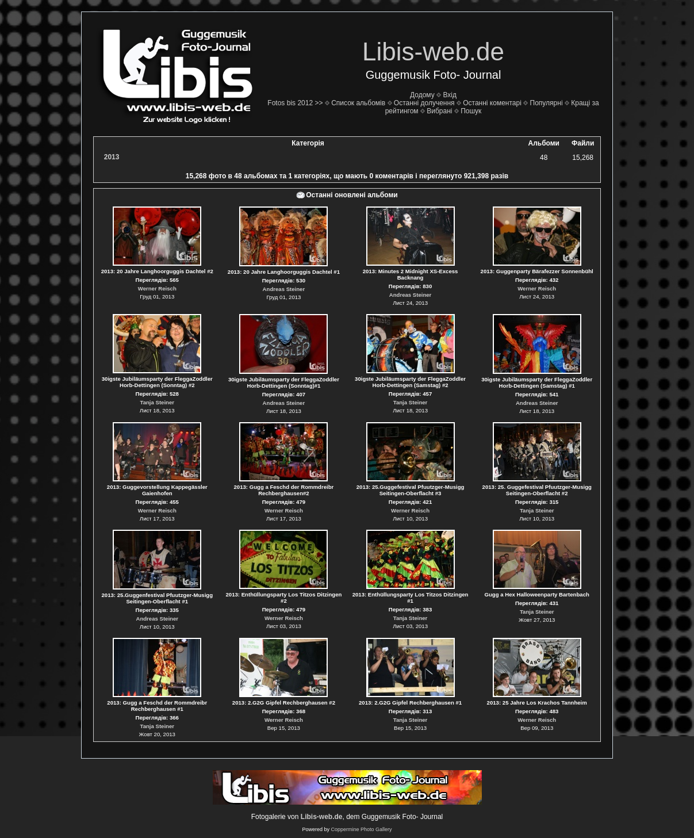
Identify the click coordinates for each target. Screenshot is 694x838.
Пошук (471, 111)
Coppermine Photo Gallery (361, 829)
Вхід (450, 95)
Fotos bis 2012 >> (295, 103)
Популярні (546, 103)
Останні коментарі (492, 103)
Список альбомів (358, 103)
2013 (112, 157)
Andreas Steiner (284, 289)
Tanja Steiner (157, 402)
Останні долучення (424, 103)
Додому (422, 95)
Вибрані (439, 111)
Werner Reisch (157, 288)
